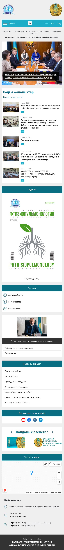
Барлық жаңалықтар (13, 97)
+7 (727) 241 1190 (17, 525)
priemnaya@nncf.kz (18, 516)
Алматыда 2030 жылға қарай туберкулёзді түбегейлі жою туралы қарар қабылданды (40, 106)
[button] (4, 82)
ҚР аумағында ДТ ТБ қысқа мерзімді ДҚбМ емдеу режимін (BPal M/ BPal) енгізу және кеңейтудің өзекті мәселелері (41, 157)
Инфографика (12, 308)
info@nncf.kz (15, 513)
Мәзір (9, 23)
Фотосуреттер (12, 302)
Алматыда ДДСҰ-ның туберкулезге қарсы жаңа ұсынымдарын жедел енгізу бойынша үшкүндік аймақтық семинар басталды (29, 74)
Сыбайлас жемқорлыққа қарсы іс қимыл (22, 397)
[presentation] (11, 432)
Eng (59, 23)
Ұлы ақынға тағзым (30, 140)
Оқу (22, 112)
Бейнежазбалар (13, 295)
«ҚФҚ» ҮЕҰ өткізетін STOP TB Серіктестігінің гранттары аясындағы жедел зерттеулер (38, 174)
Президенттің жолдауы (15, 381)
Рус (52, 23)
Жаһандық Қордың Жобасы (17, 402)
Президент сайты (13, 371)
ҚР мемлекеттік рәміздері (16, 387)
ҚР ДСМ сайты (11, 376)
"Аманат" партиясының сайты (18, 392)
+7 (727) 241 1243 (17, 522)
